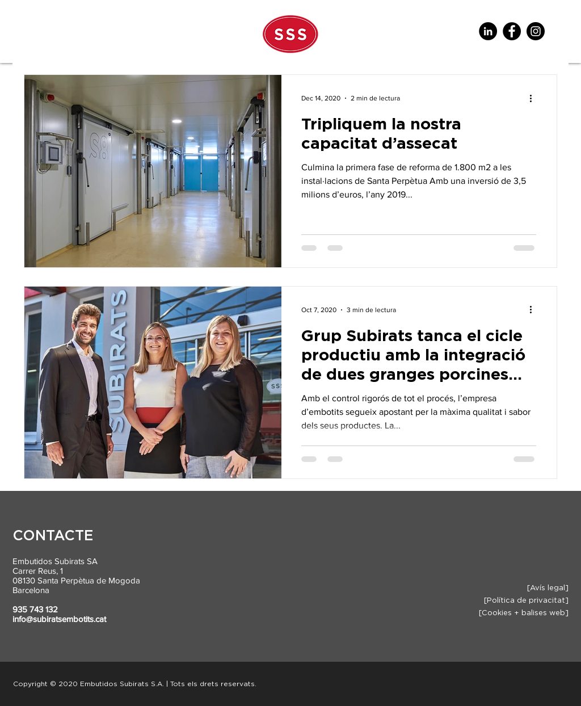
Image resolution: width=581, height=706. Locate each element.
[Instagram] (536, 31)
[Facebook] (512, 31)
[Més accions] (534, 98)
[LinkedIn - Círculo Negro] (488, 31)
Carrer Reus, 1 (37, 570)
